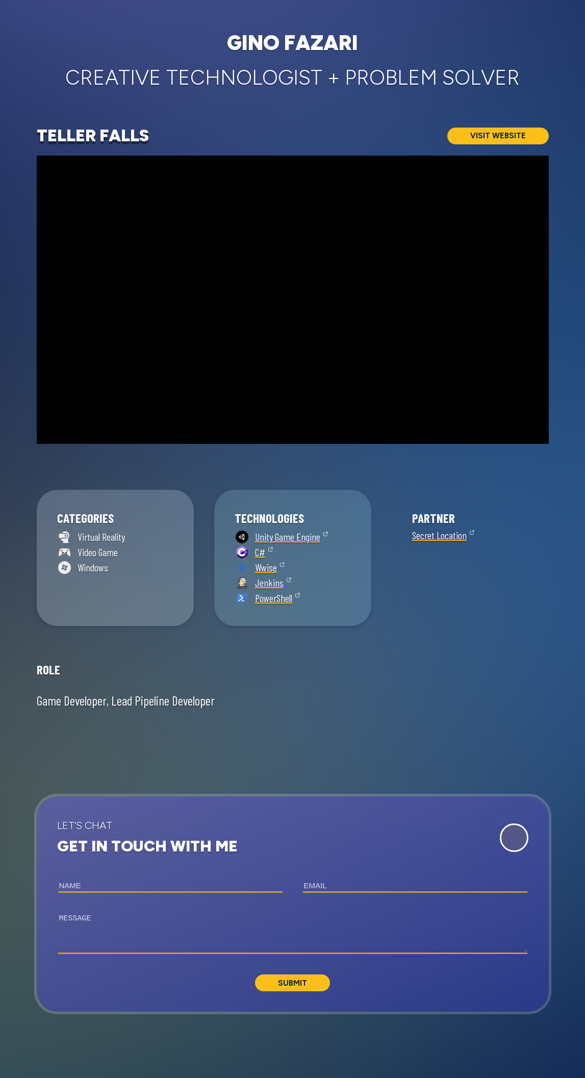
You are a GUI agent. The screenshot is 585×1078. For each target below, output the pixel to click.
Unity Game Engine (287, 537)
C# (260, 552)
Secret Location (439, 535)
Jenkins (269, 582)
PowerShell (273, 598)
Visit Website (498, 135)
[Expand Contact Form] (514, 837)
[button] (293, 904)
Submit (292, 983)
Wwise (266, 567)
